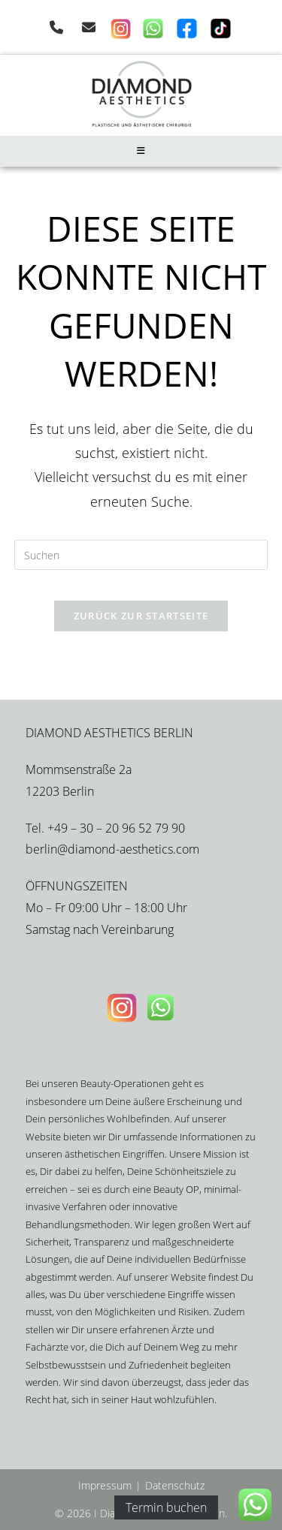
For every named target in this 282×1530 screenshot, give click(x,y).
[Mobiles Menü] (141, 151)
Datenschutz (175, 1485)
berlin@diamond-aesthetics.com (112, 849)
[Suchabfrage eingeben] (141, 555)
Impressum (105, 1485)
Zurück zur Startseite (141, 615)
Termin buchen (166, 1507)
